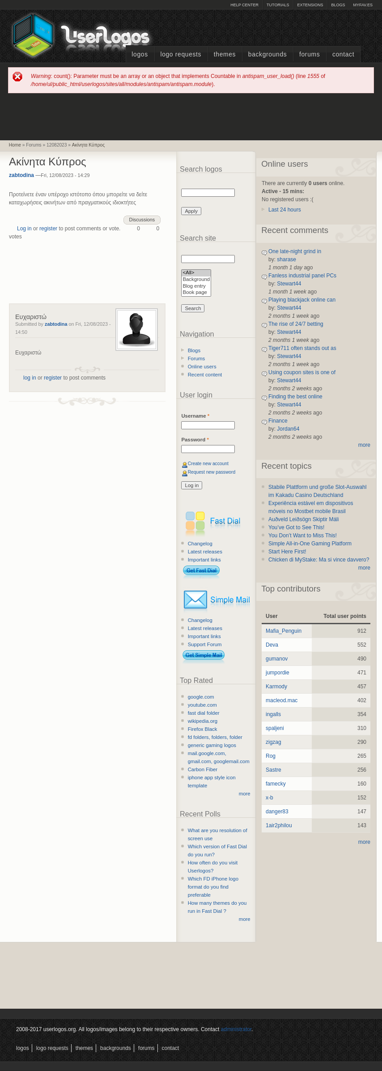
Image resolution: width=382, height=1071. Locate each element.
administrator (236, 1029)
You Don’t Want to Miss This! (302, 535)
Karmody (276, 686)
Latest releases (205, 551)
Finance (278, 421)
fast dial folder (204, 713)
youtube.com (202, 705)
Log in (24, 228)
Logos (140, 54)
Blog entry (196, 286)
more (244, 793)
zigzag (273, 742)
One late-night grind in (294, 251)
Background (196, 279)
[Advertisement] (191, 116)
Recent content (205, 374)
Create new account (208, 463)
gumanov (277, 659)
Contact (343, 54)
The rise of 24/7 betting (295, 324)
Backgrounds (267, 54)
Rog (271, 756)
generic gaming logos (212, 745)
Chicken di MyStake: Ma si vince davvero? (318, 560)
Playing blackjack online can (301, 300)
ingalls (273, 714)
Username (195, 416)
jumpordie (277, 672)
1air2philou (279, 825)
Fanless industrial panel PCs (302, 275)
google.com (201, 697)
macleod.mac (281, 700)
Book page (196, 292)
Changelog (200, 543)
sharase (286, 259)
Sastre (273, 770)
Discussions (142, 219)
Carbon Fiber (202, 769)
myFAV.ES (363, 5)
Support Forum (205, 644)
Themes (225, 54)
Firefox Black (202, 729)
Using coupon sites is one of (301, 372)
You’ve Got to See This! (296, 527)
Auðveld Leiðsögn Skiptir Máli (303, 519)
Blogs (338, 5)
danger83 (277, 811)
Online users (202, 366)
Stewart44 (289, 284)
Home (15, 145)
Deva (272, 645)
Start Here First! (287, 551)
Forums (309, 54)
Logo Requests (180, 54)
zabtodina (21, 175)
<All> (196, 273)
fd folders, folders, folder (215, 737)
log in (29, 378)
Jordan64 (288, 429)
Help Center (244, 5)
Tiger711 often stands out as (302, 348)
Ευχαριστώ (31, 316)
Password (194, 439)
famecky (276, 784)
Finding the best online (295, 396)
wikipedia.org (202, 721)
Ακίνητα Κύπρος (88, 145)
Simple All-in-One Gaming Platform (310, 543)
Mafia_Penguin (283, 631)
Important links (204, 559)
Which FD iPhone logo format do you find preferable (213, 887)
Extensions (310, 5)
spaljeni (275, 728)
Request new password (212, 472)
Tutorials (278, 5)
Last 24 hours (284, 210)
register (48, 228)
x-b (269, 798)
